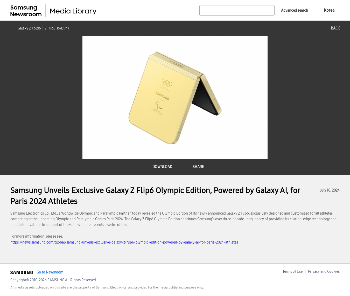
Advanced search (294, 10)
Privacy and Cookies (324, 271)
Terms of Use (293, 271)
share (198, 167)
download (162, 167)
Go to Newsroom (50, 272)
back (335, 28)
